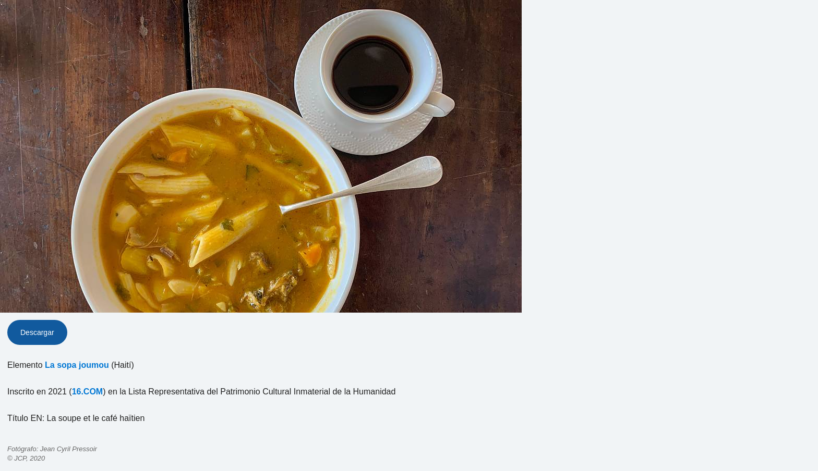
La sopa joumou (77, 365)
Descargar (37, 332)
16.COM (87, 391)
